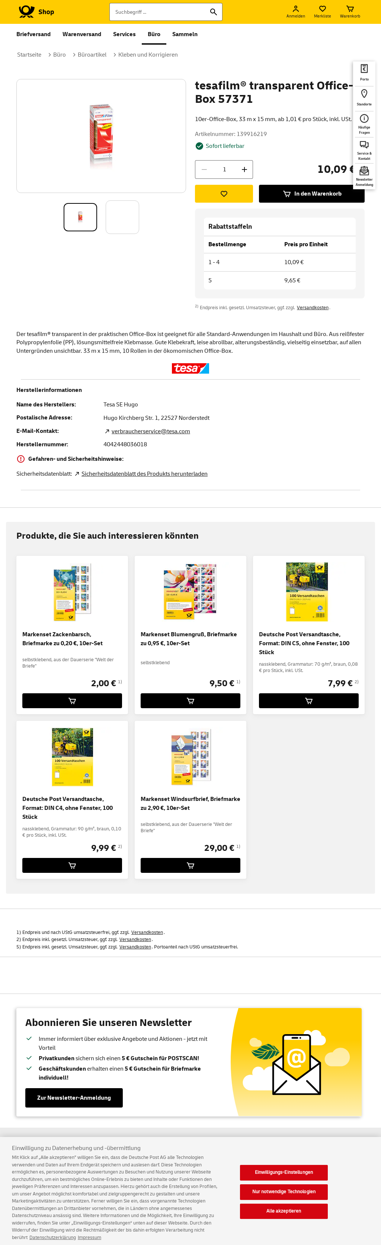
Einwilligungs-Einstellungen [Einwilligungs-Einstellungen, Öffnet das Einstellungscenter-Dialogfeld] (284, 1179)
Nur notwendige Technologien (284, 1198)
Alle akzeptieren (283, 1217)
